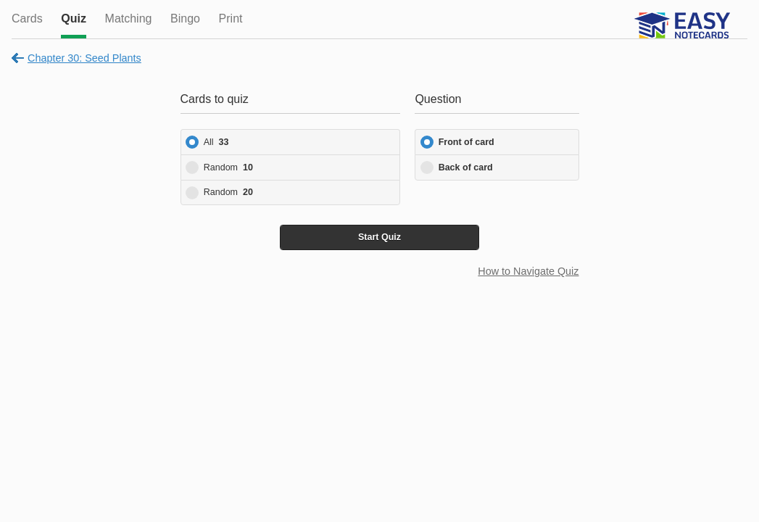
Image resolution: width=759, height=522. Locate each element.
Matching (128, 18)
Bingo (185, 18)
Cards (27, 18)
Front (466, 142)
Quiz (73, 18)
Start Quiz (379, 237)
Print (231, 18)
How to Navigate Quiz (528, 271)
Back (466, 167)
